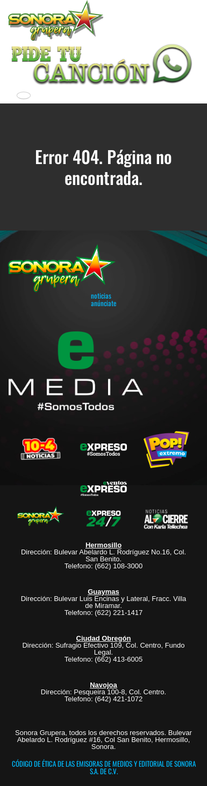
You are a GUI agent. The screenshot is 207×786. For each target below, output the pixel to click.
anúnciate (103, 303)
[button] (103, 62)
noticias (101, 295)
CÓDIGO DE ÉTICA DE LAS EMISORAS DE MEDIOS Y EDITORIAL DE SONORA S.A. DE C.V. (104, 767)
